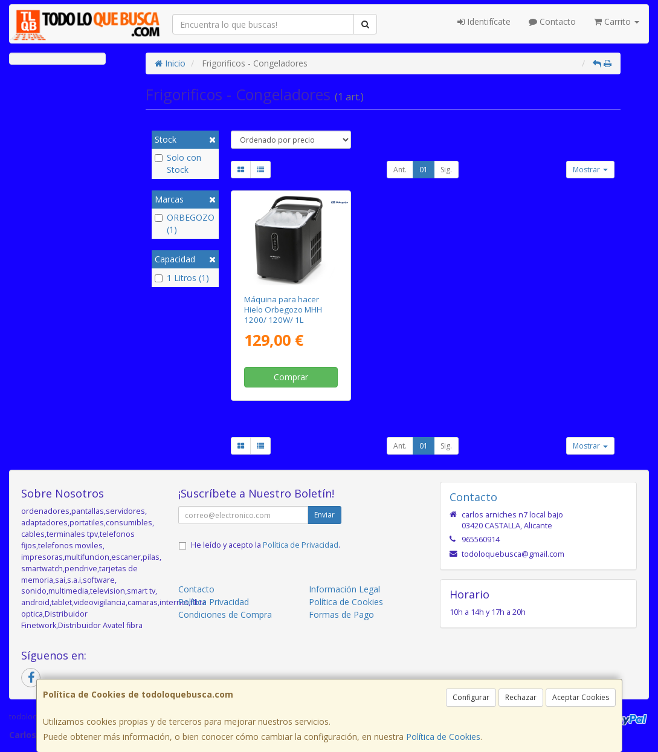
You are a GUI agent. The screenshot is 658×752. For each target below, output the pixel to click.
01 (423, 169)
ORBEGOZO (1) (184, 223)
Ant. (400, 169)
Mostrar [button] (590, 169)
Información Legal (344, 589)
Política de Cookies (443, 736)
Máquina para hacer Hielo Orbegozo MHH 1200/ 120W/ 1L (283, 310)
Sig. (446, 169)
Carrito (616, 21)
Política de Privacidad (300, 545)
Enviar (324, 515)
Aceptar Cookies (580, 697)
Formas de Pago (341, 614)
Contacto (552, 21)
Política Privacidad (213, 602)
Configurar (471, 697)
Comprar (291, 377)
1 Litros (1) (182, 278)
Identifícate (484, 21)
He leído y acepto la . (265, 545)
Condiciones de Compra (225, 614)
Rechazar (521, 697)
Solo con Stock (178, 163)
